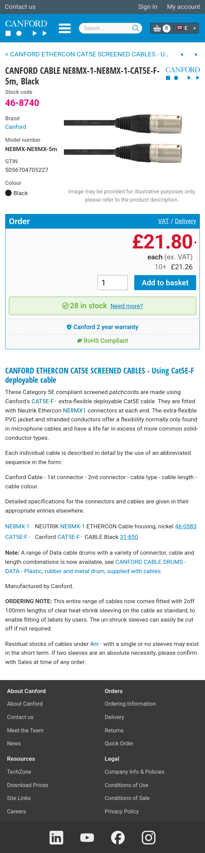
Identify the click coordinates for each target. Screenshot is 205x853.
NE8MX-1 (17, 526)
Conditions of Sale (127, 798)
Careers (16, 811)
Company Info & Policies (135, 772)
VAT (163, 221)
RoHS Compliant (102, 340)
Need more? (126, 306)
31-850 (129, 536)
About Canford (25, 704)
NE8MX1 (74, 410)
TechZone (19, 772)
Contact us (20, 7)
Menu (65, 28)
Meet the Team (25, 730)
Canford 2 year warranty (102, 327)
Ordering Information (130, 704)
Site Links (19, 798)
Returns (114, 730)
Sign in (147, 7)
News (14, 743)
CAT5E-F (44, 401)
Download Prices (28, 785)
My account (183, 7)
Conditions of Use (127, 785)
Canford (15, 126)
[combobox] (110, 28)
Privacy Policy (122, 811)
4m (96, 643)
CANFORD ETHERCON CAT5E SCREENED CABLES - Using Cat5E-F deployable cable (99, 375)
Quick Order (119, 743)
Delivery (185, 221)
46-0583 (185, 526)
